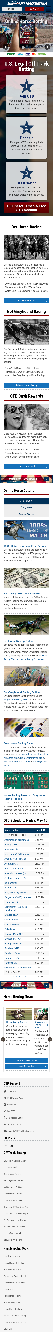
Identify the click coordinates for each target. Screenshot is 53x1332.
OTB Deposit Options (15, 1118)
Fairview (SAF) (11, 948)
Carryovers (26, 507)
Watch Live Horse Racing (23, 479)
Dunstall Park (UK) (13, 934)
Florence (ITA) (11, 958)
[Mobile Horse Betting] (46, 985)
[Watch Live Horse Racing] (46, 479)
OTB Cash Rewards (26, 396)
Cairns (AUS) (11, 902)
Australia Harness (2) (15, 878)
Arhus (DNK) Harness (15, 868)
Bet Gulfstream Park (12, 1233)
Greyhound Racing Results (15, 1276)
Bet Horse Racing (26, 227)
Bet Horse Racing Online (18, 641)
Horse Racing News (32, 1066)
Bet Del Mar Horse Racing (15, 1220)
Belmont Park (11, 883)
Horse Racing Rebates (13, 1200)
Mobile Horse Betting (23, 985)
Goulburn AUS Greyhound (17, 967)
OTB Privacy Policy (15, 1098)
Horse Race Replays (13, 1309)
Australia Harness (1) (15, 873)
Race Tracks (11, 830)
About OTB (11, 1104)
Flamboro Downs (12, 953)
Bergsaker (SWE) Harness (17, 897)
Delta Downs (10, 929)
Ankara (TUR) (11, 864)
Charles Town (11, 915)
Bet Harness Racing (12, 1174)
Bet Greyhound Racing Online (22, 692)
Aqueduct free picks (32, 754)
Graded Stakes (26, 514)
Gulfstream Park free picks (17, 761)
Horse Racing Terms (12, 1296)
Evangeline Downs (13, 943)
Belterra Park (11, 887)
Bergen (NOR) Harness (16, 892)
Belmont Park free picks (32, 758)
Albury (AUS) (11, 849)
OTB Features (26, 501)
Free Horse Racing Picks (18, 743)
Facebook (6, 1146)
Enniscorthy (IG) (12, 939)
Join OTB (11, 1111)
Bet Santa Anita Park (13, 1240)
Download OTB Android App (16, 1207)
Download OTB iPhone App (16, 1213)
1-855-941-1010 (14, 1124)
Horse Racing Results (17, 795)
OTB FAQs (11, 1091)
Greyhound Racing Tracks (17, 699)
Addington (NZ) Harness (16, 840)
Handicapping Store (12, 1256)
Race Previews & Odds (31, 1060)
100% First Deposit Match (15, 1161)
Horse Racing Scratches (14, 1282)
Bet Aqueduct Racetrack (14, 1226)
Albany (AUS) (11, 844)
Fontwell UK (10, 963)
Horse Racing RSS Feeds (15, 1322)
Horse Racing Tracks (13, 1194)
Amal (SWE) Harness (15, 859)
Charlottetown (11, 919)
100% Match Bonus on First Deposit (25, 546)
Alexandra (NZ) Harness (16, 854)
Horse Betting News (12, 1302)
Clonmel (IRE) (11, 924)
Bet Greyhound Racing (26, 311)
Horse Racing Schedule (32, 659)
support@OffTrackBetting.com (20, 1131)
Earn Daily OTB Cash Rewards (22, 593)
